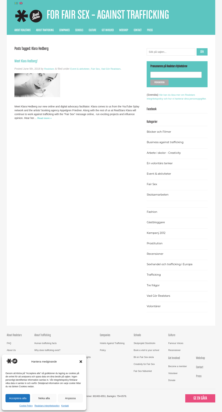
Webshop (123, 30)
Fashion (152, 215)
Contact (138, 30)
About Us (11, 354)
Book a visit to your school (146, 354)
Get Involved (108, 30)
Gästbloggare (156, 226)
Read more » (45, 118)
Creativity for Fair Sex (144, 368)
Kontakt (65, 405)
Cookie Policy (26, 405)
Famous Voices (175, 347)
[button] (81, 361)
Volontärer (154, 310)
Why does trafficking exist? (47, 354)
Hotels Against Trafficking (112, 347)
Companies (64, 30)
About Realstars (22, 30)
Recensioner (156, 257)
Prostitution (155, 247)
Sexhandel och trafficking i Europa (171, 268)
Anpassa (70, 398)
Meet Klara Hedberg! (26, 61)
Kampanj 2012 (157, 236)
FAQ (9, 347)
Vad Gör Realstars (114, 68)
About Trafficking (45, 30)
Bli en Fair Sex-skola (144, 361)
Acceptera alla (17, 398)
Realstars (49, 68)
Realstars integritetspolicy (47, 405)
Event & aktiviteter (81, 68)
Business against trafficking (166, 146)
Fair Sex (98, 68)
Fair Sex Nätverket (143, 375)
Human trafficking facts (45, 347)
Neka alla (44, 398)
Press (150, 30)
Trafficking (154, 278)
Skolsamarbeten (158, 198)
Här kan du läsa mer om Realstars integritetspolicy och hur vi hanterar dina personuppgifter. (172, 98)
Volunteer (173, 377)
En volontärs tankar (161, 167)
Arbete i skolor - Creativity (165, 156)
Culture (92, 30)
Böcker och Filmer (160, 135)
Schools (79, 30)
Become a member (177, 370)
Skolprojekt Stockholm (144, 347)
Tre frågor (154, 289)
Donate (171, 384)
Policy (103, 354)
